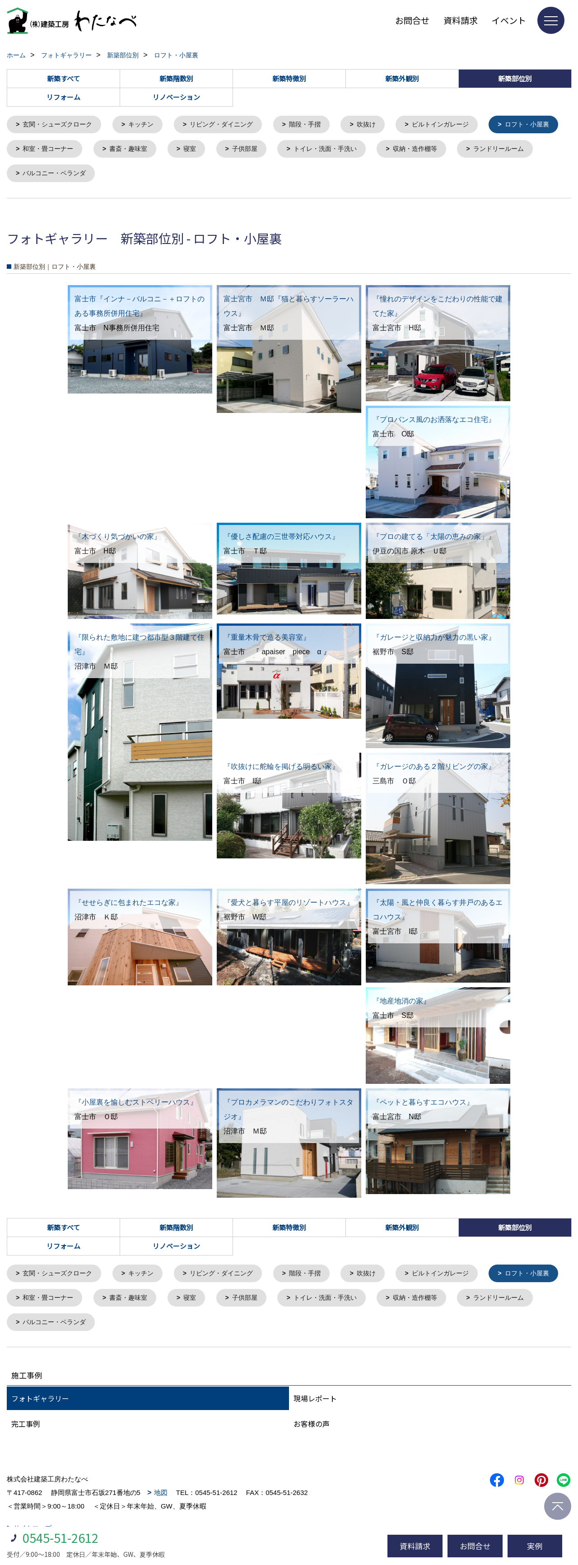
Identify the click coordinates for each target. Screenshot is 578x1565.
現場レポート (315, 1403)
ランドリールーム (50, 175)
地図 (161, 1498)
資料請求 (460, 20)
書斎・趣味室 (218, 150)
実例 (534, 1545)
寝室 (282, 150)
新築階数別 (176, 78)
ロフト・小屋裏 (47, 150)
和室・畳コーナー (134, 150)
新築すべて (63, 78)
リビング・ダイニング (232, 125)
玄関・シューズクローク (60, 125)
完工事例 (25, 1429)
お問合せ (412, 20)
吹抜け (383, 125)
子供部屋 (338, 150)
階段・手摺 (319, 125)
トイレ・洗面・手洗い (423, 150)
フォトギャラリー (40, 1403)
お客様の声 (312, 1429)
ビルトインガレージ (459, 125)
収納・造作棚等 (517, 150)
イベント (509, 20)
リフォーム (63, 97)
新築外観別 (402, 78)
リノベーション (176, 97)
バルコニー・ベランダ (148, 175)
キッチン (147, 125)
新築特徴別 (289, 78)
